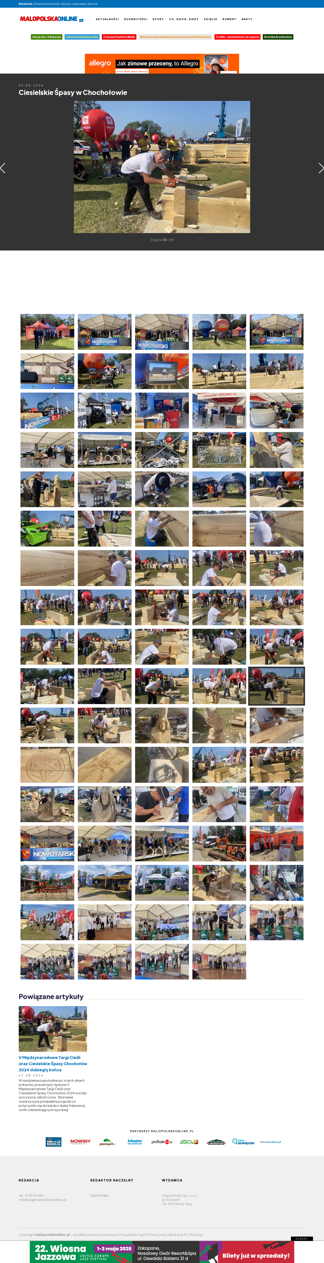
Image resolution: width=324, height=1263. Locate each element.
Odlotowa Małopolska (82, 37)
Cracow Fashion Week (119, 37)
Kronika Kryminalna (278, 37)
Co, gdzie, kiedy (184, 19)
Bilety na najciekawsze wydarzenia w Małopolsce (175, 37)
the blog (196, 1234)
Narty (247, 19)
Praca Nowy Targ (132, 1234)
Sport (158, 19)
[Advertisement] (25, 166)
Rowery (229, 19)
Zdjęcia (210, 19)
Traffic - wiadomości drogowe (237, 37)
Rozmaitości (135, 19)
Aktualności (107, 19)
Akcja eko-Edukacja (46, 37)
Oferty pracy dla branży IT (167, 1234)
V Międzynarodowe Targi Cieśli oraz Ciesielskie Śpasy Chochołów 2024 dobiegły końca (53, 1063)
